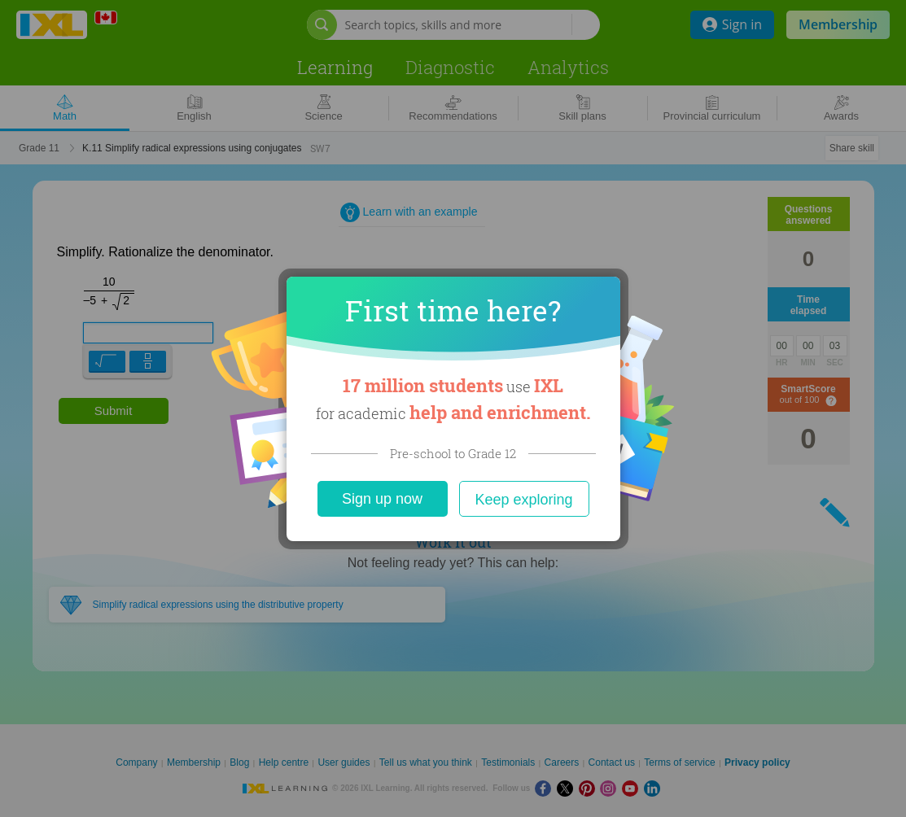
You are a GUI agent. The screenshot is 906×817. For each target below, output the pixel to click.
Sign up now (382, 499)
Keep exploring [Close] (523, 500)
